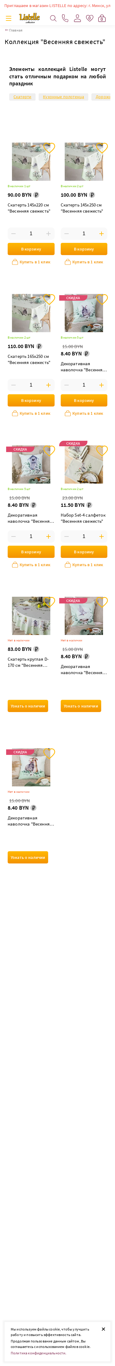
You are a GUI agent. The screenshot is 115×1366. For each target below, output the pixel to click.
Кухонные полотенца (63, 96)
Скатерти (22, 96)
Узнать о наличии (28, 706)
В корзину (31, 249)
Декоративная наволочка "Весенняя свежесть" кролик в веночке (83, 367)
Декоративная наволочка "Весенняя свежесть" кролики (30, 821)
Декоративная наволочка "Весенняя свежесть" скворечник (30, 518)
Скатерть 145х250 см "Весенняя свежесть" (82, 208)
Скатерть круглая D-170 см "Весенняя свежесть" (28, 662)
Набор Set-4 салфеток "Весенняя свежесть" (83, 518)
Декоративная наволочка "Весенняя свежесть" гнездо (83, 670)
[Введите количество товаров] (31, 234)
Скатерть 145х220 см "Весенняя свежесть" (29, 208)
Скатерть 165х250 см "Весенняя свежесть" (29, 359)
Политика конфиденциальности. (38, 1353)
